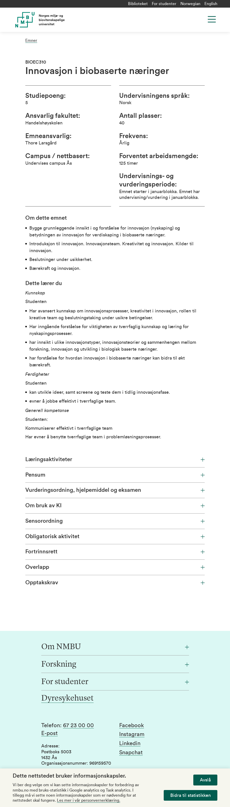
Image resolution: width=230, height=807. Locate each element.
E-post (49, 733)
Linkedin (129, 743)
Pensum (115, 475)
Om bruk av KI (115, 505)
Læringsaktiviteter (115, 459)
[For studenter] (115, 682)
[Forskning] (115, 665)
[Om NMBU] (115, 647)
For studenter (164, 4)
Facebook (131, 725)
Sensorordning (115, 521)
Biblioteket (138, 4)
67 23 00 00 (78, 725)
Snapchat (131, 752)
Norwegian (190, 4)
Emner (31, 41)
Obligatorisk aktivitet (115, 536)
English (210, 4)
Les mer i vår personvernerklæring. (88, 800)
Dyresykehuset (67, 699)
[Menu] (211, 19)
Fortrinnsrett (115, 551)
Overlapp (115, 567)
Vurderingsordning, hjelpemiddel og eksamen (115, 490)
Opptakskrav (115, 582)
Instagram (131, 734)
